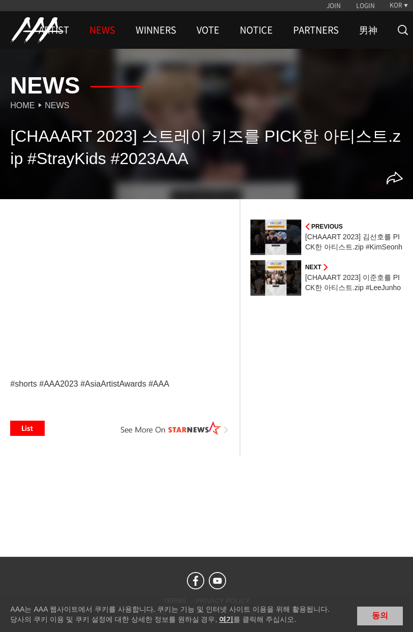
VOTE (208, 30)
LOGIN (365, 6)
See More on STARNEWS (174, 428)
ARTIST (54, 30)
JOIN (334, 6)
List (27, 428)
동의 (380, 615)
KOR (396, 5)
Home (22, 105)
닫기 (398, 615)
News (57, 105)
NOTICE (256, 30)
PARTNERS (316, 30)
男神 (368, 30)
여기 (226, 619)
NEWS (102, 30)
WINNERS (156, 30)
